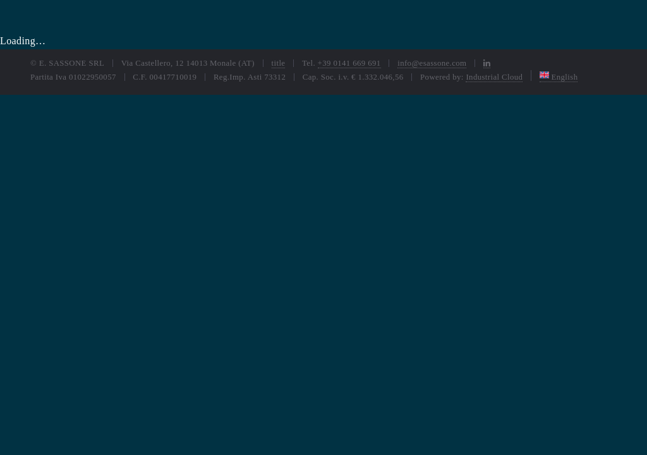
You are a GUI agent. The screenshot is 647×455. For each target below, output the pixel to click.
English (559, 77)
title (279, 63)
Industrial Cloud (494, 77)
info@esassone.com (431, 63)
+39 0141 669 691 (349, 63)
